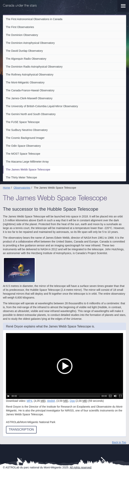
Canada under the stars (20, 6)
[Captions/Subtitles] (110, 396)
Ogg (72, 400)
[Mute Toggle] (115, 396)
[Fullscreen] (120, 396)
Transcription (21, 429)
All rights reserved (80, 467)
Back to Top (119, 442)
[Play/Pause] (8, 396)
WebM (51, 400)
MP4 (29, 400)
